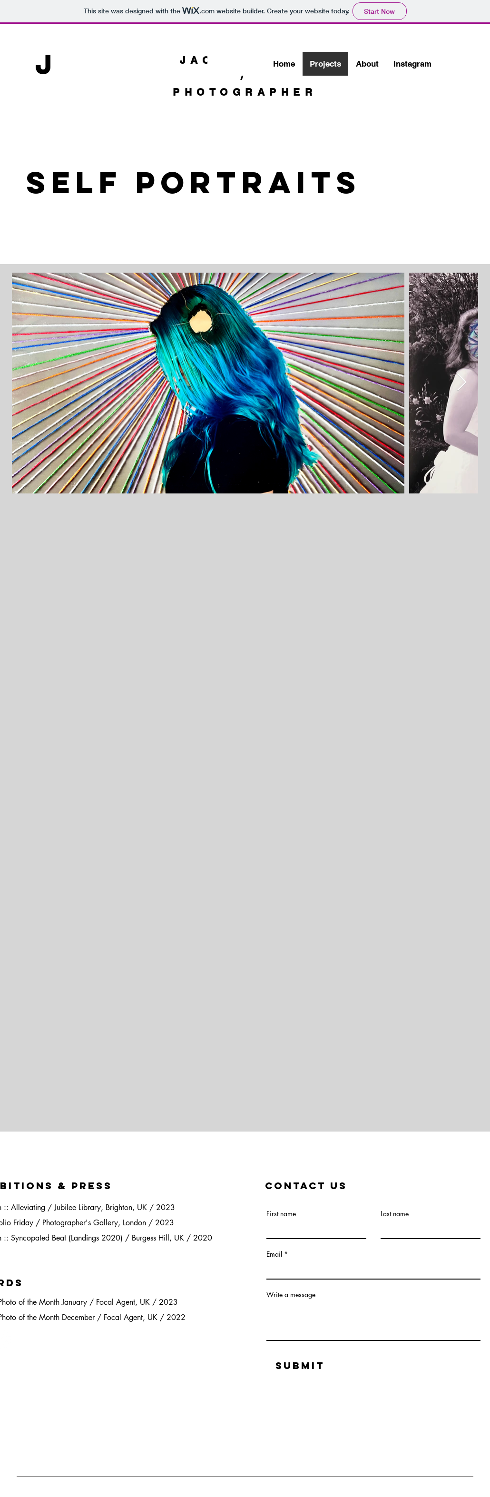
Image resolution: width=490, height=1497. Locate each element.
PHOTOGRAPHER (245, 92)
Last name (395, 1214)
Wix (111, 1491)
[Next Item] (461, 383)
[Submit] (300, 1366)
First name (281, 1214)
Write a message (290, 1294)
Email (274, 1254)
